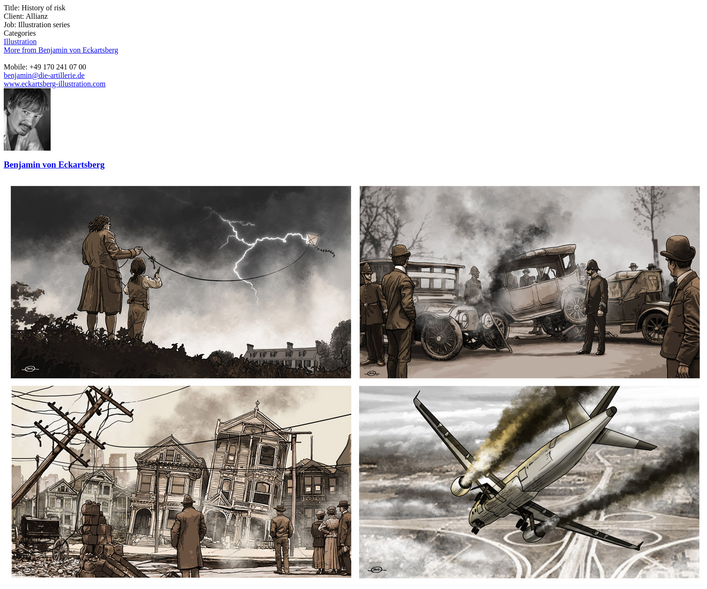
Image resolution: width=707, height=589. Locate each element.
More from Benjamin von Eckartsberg (61, 50)
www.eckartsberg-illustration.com (54, 84)
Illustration (20, 42)
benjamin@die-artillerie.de (44, 75)
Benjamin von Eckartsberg (54, 164)
